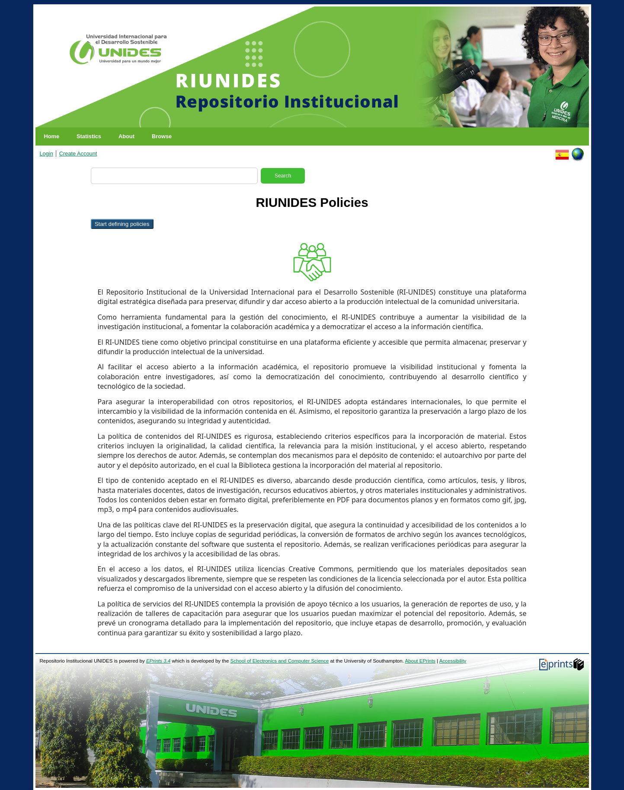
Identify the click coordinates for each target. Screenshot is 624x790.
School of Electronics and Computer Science (279, 660)
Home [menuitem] (52, 136)
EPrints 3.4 (158, 660)
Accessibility (453, 660)
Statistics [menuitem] (89, 136)
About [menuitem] (126, 136)
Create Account (78, 153)
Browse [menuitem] (162, 136)
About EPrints (420, 660)
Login (46, 153)
